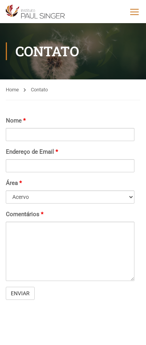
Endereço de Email (32, 151)
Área (14, 183)
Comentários (24, 214)
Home (12, 90)
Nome (15, 120)
